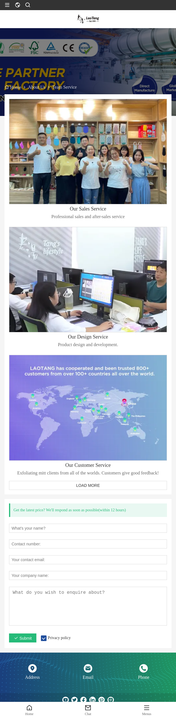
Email (88, 677)
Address (32, 677)
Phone (143, 677)
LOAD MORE (88, 485)
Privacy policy (59, 638)
